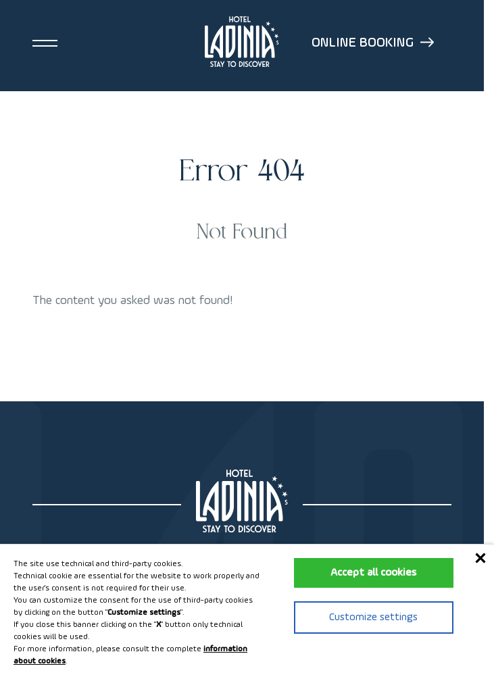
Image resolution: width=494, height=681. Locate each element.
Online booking (373, 43)
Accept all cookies (373, 573)
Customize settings (373, 617)
